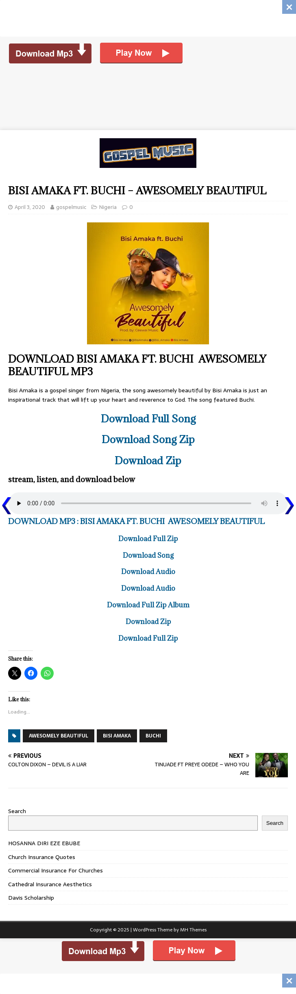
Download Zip (148, 460)
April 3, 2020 (30, 207)
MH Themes (193, 930)
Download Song (148, 555)
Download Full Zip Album (148, 604)
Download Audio (148, 571)
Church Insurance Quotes (41, 857)
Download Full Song (148, 418)
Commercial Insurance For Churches (55, 870)
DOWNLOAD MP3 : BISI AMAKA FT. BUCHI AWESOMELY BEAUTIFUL (136, 521)
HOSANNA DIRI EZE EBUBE (44, 843)
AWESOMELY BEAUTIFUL (58, 736)
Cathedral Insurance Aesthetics (50, 884)
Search (17, 811)
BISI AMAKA (117, 736)
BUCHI (153, 736)
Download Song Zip (148, 439)
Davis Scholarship (31, 897)
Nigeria (108, 207)
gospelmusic (71, 207)
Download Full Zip (148, 538)
